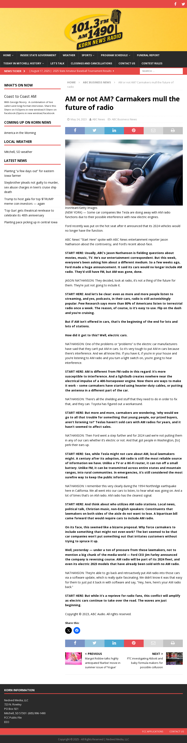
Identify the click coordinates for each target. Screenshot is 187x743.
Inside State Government (38, 54)
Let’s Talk (57, 63)
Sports (87, 54)
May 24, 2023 (79, 119)
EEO (6, 721)
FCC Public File (13, 717)
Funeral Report (148, 54)
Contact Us (127, 63)
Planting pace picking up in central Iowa (30, 222)
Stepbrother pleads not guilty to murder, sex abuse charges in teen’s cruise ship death (31, 186)
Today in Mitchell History (22, 63)
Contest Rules (152, 63)
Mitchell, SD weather (18, 151)
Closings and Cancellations (91, 63)
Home (7, 54)
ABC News (98, 119)
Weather (69, 54)
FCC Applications (152, 730)
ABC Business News (124, 119)
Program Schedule (114, 54)
